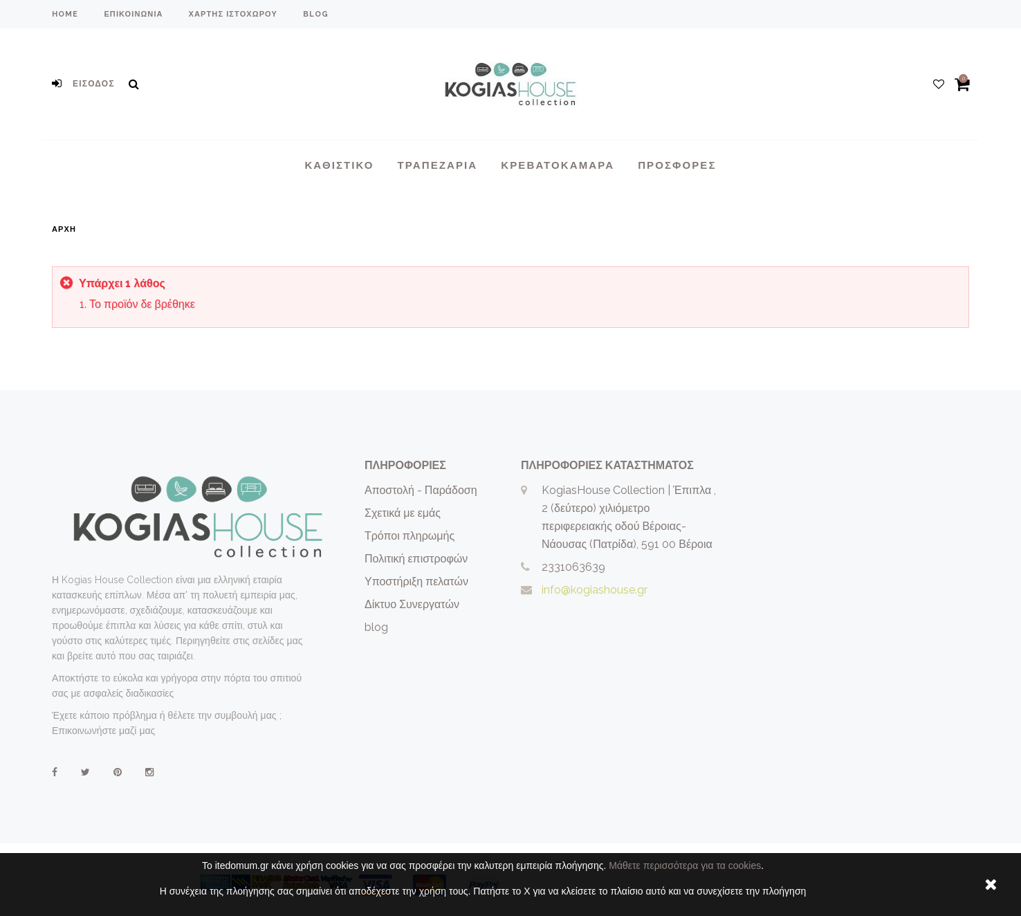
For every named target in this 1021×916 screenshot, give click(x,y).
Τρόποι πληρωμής (409, 535)
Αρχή (64, 229)
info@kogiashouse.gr (594, 589)
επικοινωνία (133, 14)
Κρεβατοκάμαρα (557, 165)
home (65, 14)
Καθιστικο (339, 165)
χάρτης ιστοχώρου (233, 14)
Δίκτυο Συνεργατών (412, 604)
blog (316, 14)
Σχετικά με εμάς (403, 513)
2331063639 (573, 567)
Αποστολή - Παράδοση (421, 490)
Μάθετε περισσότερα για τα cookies (685, 865)
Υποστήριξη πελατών (416, 581)
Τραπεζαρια (438, 165)
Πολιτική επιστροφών (416, 558)
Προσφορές (677, 165)
